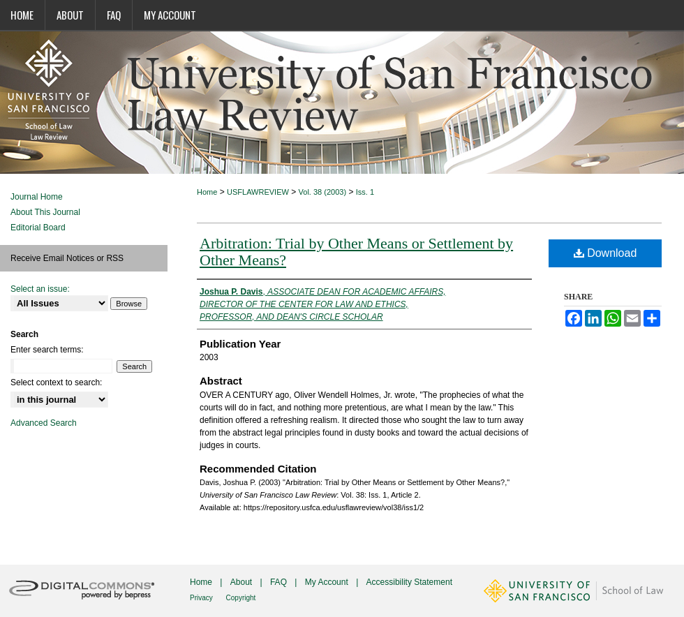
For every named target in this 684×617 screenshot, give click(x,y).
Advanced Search (43, 423)
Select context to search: (56, 382)
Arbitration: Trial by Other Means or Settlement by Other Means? (356, 252)
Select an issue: (40, 289)
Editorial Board (38, 227)
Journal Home (36, 197)
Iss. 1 (365, 192)
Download (605, 253)
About (242, 582)
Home (207, 192)
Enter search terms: (47, 350)
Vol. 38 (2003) (323, 192)
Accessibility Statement (409, 582)
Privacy (202, 598)
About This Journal (45, 212)
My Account (327, 582)
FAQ (279, 582)
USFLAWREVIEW (258, 192)
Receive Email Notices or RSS (67, 258)
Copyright (241, 598)
